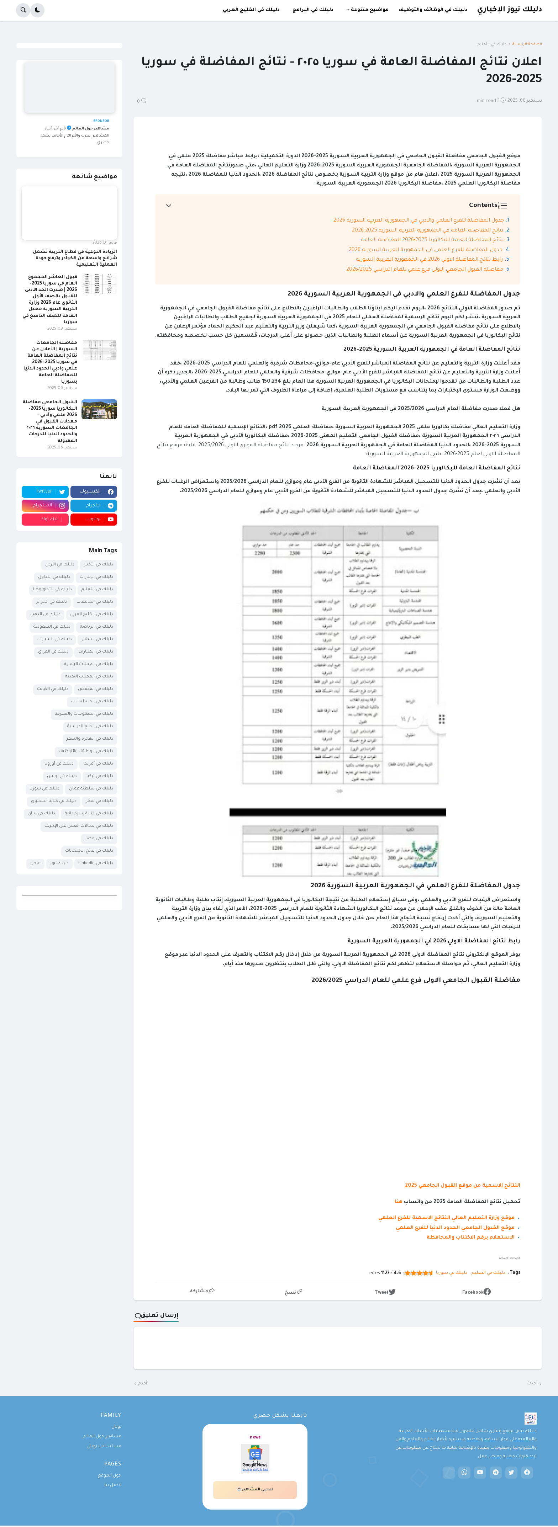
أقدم (142, 1383)
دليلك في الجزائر (51, 602)
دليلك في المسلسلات (92, 701)
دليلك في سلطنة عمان (91, 789)
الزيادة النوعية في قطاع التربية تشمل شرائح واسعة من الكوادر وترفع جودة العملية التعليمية (75, 258)
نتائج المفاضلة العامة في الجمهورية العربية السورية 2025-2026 (427, 231)
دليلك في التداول (54, 577)
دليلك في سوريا (451, 1273)
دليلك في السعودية (51, 627)
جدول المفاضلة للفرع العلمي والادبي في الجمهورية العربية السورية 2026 (418, 221)
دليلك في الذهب (45, 614)
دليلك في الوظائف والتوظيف (86, 751)
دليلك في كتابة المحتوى (54, 801)
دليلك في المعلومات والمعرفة (84, 714)
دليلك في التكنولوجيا (52, 589)
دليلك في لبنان (41, 814)
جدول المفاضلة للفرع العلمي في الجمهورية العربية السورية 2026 (425, 250)
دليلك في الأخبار (98, 565)
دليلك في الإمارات (96, 577)
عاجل (35, 863)
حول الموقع (109, 1475)
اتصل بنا (112, 1485)
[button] (37, 10)
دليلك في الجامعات (95, 602)
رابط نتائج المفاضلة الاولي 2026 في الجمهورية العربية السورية (429, 260)
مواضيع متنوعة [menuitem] (370, 10)
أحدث (532, 1383)
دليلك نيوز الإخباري (509, 10)
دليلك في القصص (95, 689)
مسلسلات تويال (104, 1446)
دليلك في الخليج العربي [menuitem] (251, 10)
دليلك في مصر (99, 838)
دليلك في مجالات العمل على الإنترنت (78, 826)
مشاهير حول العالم (102, 1436)
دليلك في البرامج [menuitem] (313, 10)
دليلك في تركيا (99, 776)
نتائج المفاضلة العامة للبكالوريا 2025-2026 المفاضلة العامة (432, 240)
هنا (398, 1202)
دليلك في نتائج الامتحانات (89, 851)
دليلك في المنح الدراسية (90, 726)
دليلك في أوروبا (59, 764)
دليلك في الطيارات (95, 652)
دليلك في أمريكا (98, 764)
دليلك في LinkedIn (95, 863)
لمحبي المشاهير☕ (255, 1490)
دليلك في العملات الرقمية (88, 664)
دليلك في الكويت (52, 689)
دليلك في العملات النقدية (89, 677)
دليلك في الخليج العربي (91, 614)
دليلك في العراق (53, 652)
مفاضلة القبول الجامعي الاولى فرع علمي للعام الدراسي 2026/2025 (424, 270)
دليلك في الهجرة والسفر (90, 739)
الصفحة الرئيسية (527, 44)
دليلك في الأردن (59, 565)
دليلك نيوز (59, 863)
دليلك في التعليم (492, 44)
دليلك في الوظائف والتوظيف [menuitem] (433, 10)
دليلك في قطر (99, 801)
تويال (116, 1427)
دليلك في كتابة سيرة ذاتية (89, 814)
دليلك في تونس (62, 776)
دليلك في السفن (97, 639)
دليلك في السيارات (54, 639)
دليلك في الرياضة (96, 627)
